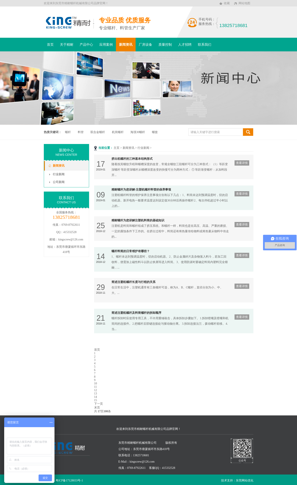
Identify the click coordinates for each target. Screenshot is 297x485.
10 (95, 383)
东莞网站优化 (244, 480)
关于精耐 (66, 44)
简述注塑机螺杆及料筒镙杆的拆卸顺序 (136, 312)
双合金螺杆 (97, 132)
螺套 (155, 132)
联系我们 (204, 44)
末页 (97, 407)
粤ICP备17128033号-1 (69, 480)
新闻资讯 (125, 44)
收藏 (227, 3)
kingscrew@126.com (70, 239)
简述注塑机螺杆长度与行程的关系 (134, 282)
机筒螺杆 (118, 132)
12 (95, 390)
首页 (50, 44)
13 (95, 393)
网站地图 (244, 3)
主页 (116, 147)
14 (95, 396)
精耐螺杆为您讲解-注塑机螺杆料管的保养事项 (141, 189)
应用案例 (106, 44)
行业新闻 (143, 147)
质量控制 (165, 44)
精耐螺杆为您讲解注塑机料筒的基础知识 (138, 220)
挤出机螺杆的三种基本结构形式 (132, 158)
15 (95, 400)
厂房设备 (145, 44)
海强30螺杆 (137, 132)
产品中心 (86, 44)
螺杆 (68, 132)
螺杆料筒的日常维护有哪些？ (131, 251)
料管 (81, 132)
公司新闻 (59, 182)
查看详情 (242, 163)
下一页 (98, 403)
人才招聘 (185, 44)
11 (95, 386)
